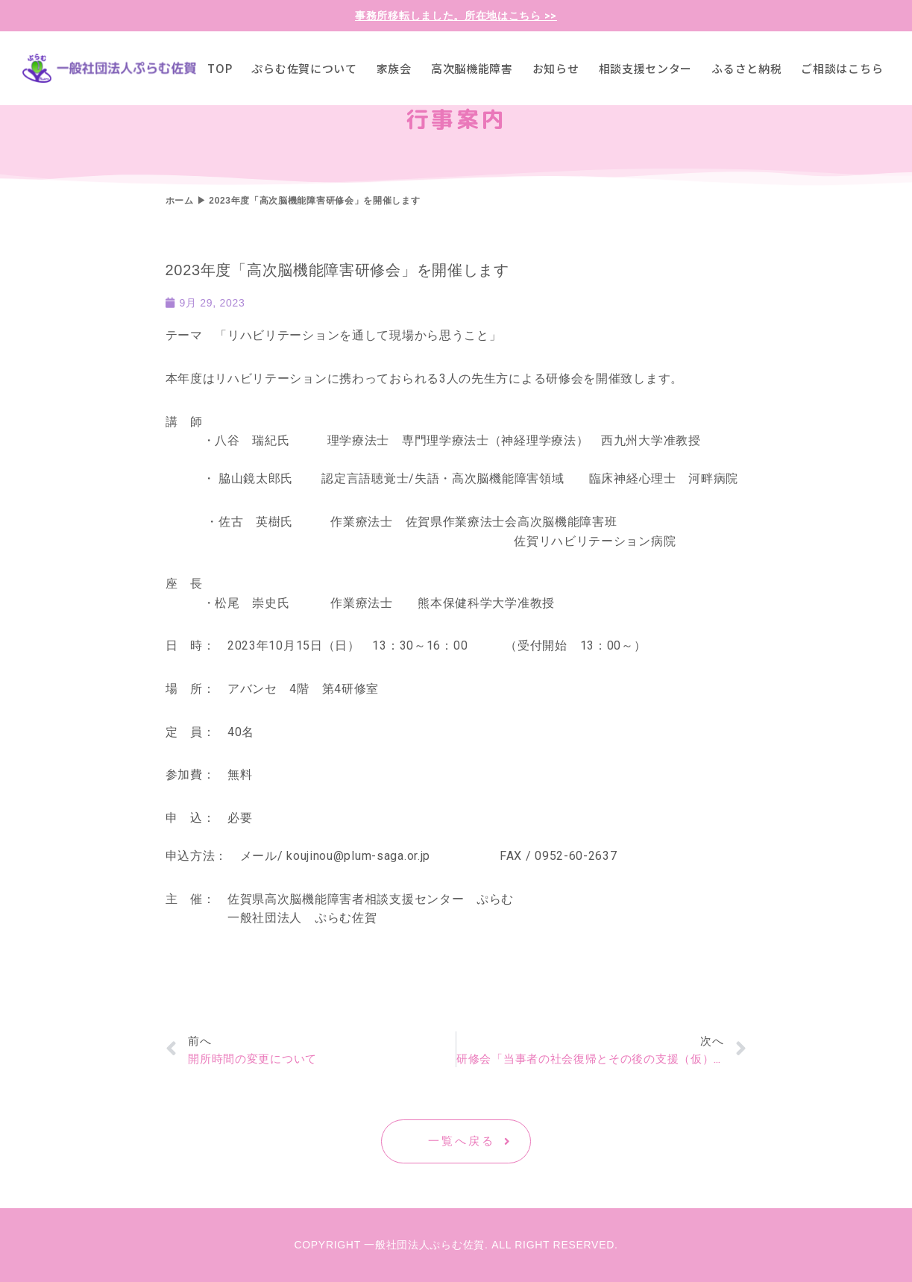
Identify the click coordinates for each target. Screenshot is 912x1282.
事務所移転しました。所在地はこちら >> (456, 16)
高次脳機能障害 (472, 68)
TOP (219, 68)
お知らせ (555, 68)
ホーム (180, 200)
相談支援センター (646, 68)
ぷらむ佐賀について (303, 68)
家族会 (394, 68)
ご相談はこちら (842, 68)
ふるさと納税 (746, 68)
